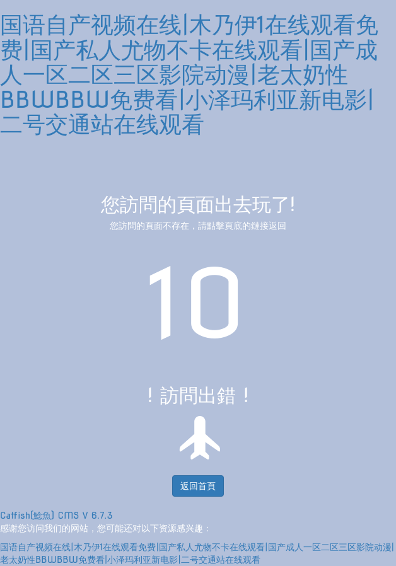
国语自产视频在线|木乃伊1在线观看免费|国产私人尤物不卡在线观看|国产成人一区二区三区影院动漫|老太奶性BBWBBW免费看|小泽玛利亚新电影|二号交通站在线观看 (189, 74)
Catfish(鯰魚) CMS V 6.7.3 (56, 516)
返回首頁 (198, 486)
